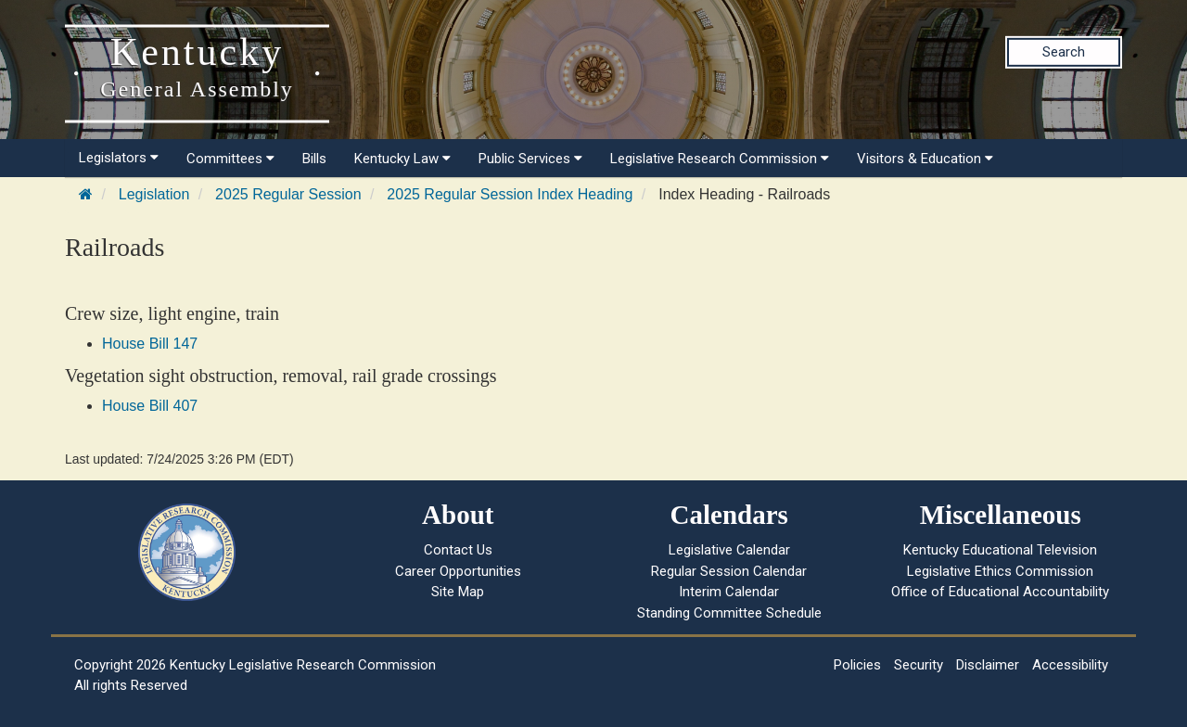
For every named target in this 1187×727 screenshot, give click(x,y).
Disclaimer (987, 665)
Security (918, 665)
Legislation (154, 194)
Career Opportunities (458, 571)
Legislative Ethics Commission (1000, 571)
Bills (314, 158)
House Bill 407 (150, 406)
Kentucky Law (402, 158)
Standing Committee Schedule (729, 613)
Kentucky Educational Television (1000, 550)
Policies (857, 665)
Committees (230, 158)
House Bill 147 (150, 343)
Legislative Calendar (729, 550)
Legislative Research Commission (719, 158)
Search (1063, 52)
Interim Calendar (729, 591)
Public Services (530, 158)
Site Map (457, 591)
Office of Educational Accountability (1000, 591)
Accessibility (1070, 665)
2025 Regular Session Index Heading (509, 194)
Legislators (119, 157)
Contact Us (458, 550)
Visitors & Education (925, 158)
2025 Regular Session (288, 194)
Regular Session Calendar (729, 571)
